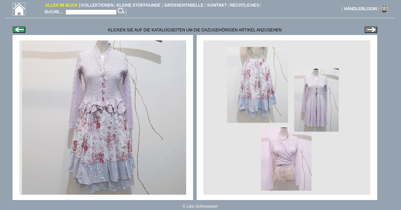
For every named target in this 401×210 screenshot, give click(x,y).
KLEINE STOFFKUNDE (139, 5)
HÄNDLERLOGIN (360, 9)
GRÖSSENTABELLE (184, 5)
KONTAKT (217, 5)
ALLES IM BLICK (61, 5)
